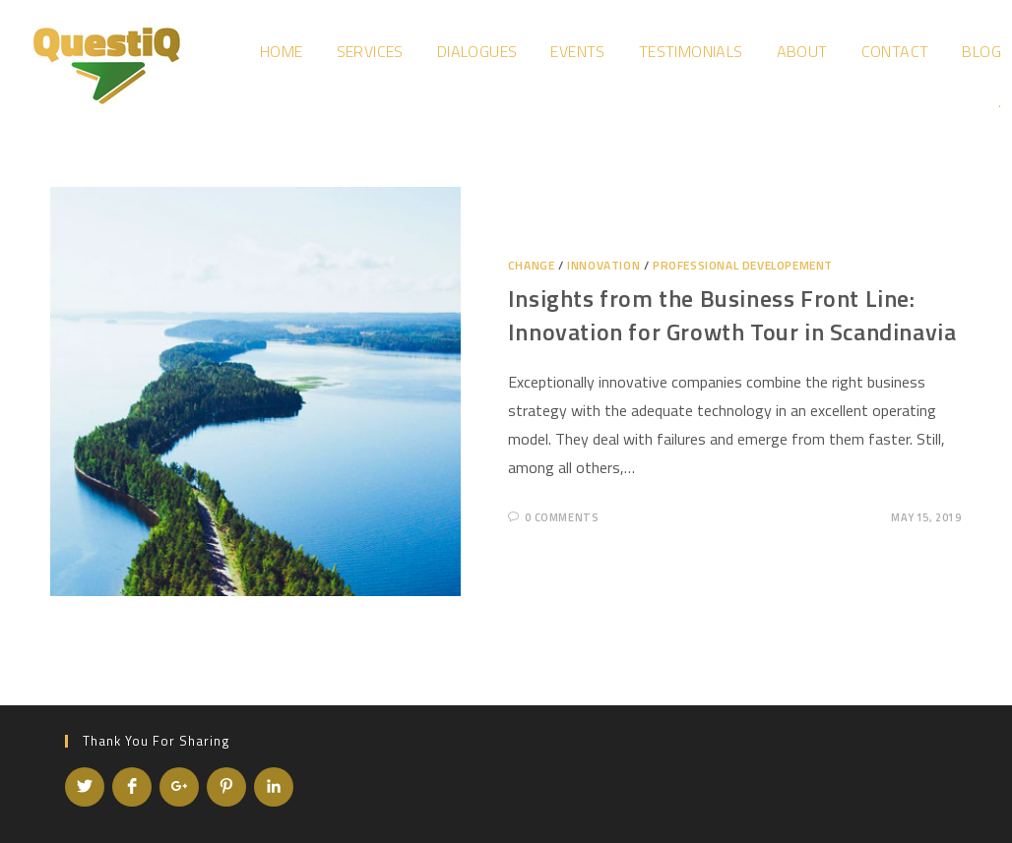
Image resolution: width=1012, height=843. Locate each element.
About (802, 51)
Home (281, 51)
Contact (895, 51)
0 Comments (562, 517)
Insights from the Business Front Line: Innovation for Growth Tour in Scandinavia (732, 314)
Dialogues (477, 51)
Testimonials (691, 51)
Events (577, 51)
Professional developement (743, 265)
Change (531, 265)
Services (370, 51)
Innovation (603, 265)
